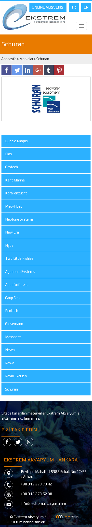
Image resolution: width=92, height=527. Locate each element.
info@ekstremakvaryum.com (43, 504)
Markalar (26, 59)
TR (74, 7)
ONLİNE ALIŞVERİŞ (48, 7)
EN (86, 7)
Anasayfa (9, 59)
